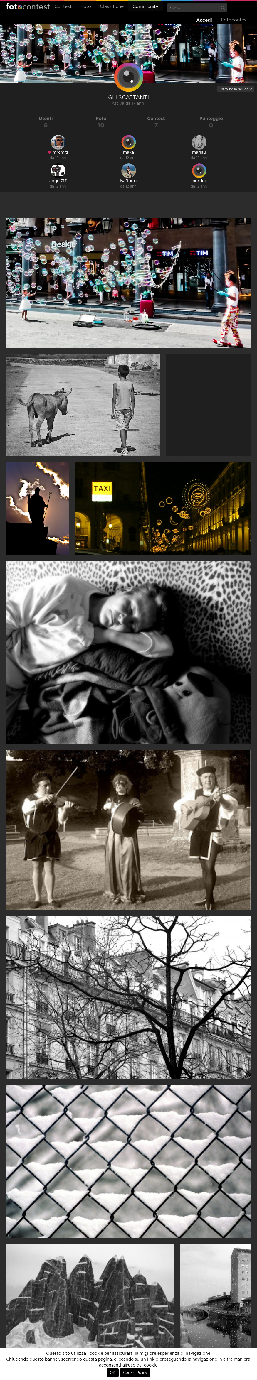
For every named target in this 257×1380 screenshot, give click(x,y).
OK (112, 1372)
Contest (63, 6)
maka (128, 153)
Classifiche (112, 6)
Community (145, 6)
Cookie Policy (135, 1372)
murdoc (199, 181)
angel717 (58, 181)
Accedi (204, 20)
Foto (85, 6)
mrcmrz (58, 152)
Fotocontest (28, 6)
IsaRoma (128, 181)
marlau (199, 153)
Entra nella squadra (235, 89)
